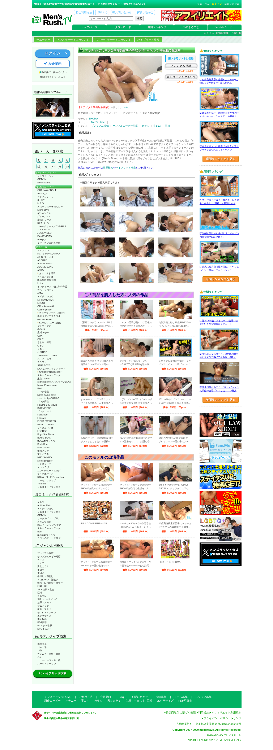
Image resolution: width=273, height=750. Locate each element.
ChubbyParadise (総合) (50, 372)
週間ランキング (156, 27)
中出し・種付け (45, 576)
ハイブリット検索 (126, 167)
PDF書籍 (42, 622)
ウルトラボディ (45, 290)
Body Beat (42, 444)
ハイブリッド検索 (148, 39)
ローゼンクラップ (46, 480)
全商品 (40, 502)
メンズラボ (43, 467)
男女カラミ (43, 566)
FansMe (41, 418)
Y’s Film (41, 483)
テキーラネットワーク (48, 375)
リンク (237, 718)
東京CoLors (43, 378)
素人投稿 (42, 619)
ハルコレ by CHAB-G (48, 398)
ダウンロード (123, 27)
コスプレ (42, 596)
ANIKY (40, 270)
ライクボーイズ (45, 473)
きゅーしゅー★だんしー (50, 206)
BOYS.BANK (44, 437)
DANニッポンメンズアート (51, 368)
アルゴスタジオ (45, 276)
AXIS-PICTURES (46, 257)
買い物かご (145, 12)
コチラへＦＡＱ (57, 77)
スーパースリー (45, 359)
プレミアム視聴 (45, 553)
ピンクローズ (44, 411)
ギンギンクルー (45, 213)
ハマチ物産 (43, 391)
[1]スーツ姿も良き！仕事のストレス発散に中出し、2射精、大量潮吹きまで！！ (219, 203)
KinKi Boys (43, 210)
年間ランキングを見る (220, 399)
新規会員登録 (231, 4)
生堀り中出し (134, 700)
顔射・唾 (42, 586)
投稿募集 (160, 696)
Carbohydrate (44, 309)
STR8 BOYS (44, 365)
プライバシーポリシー (217, 718)
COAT (40, 336)
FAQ (121, 696)
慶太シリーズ (44, 219)
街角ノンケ (43, 451)
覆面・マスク (44, 609)
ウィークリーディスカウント (113, 39)
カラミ (40, 560)
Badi (39, 388)
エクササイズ (44, 615)
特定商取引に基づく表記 (181, 712)
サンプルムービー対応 (48, 556)
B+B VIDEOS (44, 408)
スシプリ (42, 362)
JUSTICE (42, 352)
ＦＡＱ (102, 12)
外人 (39, 657)
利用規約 (203, 712)
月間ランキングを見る (220, 279)
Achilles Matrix (44, 263)
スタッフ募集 (203, 696)
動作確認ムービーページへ (52, 107)
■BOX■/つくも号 (46, 441)
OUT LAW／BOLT (46, 190)
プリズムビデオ (45, 428)
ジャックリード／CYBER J (51, 226)
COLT (40, 339)
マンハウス (43, 454)
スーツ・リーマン (46, 663)
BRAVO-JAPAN (45, 424)
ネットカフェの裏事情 (48, 242)
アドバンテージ (45, 197)
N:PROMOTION (45, 299)
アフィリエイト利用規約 (226, 712)
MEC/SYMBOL (45, 457)
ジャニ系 (42, 647)
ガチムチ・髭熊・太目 (48, 654)
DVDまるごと (191, 27)
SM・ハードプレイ (47, 599)
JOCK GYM (43, 229)
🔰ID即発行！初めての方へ (52, 72)
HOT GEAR (43, 447)
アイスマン (43, 250)
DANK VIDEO (44, 236)
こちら (125, 107)
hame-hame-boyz (46, 395)
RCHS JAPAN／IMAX (48, 253)
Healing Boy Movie (47, 405)
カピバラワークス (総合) (51, 312)
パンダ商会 (43, 401)
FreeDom (42, 431)
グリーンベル (44, 216)
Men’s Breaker (44, 460)
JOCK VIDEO (44, 233)
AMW (40, 293)
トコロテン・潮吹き (47, 579)
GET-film (42, 179)
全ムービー (43, 39)
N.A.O (40, 203)
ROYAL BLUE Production (50, 477)
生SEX (40, 573)
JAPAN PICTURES (47, 355)
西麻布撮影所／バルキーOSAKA (54, 381)
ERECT (41, 303)
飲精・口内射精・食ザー (50, 582)
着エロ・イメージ (46, 612)
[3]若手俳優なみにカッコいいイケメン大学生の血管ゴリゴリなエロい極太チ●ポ (219, 390)
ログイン (217, 4)
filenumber (42, 414)
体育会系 (42, 644)
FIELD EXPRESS (46, 421)
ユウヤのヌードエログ (48, 470)
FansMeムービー (224, 27)
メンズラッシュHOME (57, 696)
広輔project (43, 332)
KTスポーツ (43, 223)
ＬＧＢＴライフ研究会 (48, 487)
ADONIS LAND (45, 267)
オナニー (42, 563)
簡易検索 (108, 167)
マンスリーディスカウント (72, 39)
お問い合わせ (122, 12)
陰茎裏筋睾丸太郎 (46, 280)
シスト (40, 349)
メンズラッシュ (45, 176)
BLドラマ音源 (44, 625)
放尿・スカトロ (45, 602)
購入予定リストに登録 (180, 58)
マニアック (43, 606)
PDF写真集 (185, 700)
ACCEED (42, 260)
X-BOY (41, 200)
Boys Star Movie (45, 434)
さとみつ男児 (44, 342)
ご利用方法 (84, 12)
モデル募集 (181, 696)
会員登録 (105, 696)
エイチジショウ (45, 296)
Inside (40, 283)
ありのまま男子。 (47, 273)
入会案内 (52, 63)
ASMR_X (42, 193)
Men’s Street (44, 182)
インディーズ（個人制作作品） (53, 286)
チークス (42, 239)
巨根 (39, 592)
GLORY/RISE (44, 319)
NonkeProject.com (46, 385)
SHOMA (93, 118)
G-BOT (41, 345)
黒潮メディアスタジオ (48, 316)
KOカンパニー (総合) (49, 322)
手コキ (40, 569)
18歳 (39, 650)
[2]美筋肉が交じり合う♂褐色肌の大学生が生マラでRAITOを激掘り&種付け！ (219, 357)
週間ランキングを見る (220, 159)
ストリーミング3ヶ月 (180, 77)
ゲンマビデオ (44, 326)
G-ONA (41, 329)
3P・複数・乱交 (45, 589)
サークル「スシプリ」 (48, 518)
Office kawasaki (45, 306)
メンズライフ (44, 464)
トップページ (89, 27)
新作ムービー (52, 700)
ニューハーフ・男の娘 (48, 660)
